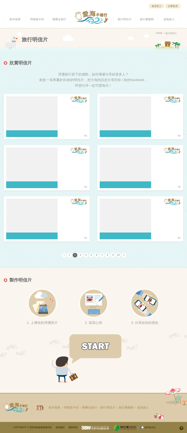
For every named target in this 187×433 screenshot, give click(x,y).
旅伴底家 (54, 407)
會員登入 (156, 6)
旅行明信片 (171, 33)
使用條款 (60, 427)
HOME (159, 33)
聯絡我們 (73, 427)
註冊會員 (173, 6)
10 (118, 255)
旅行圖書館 (126, 407)
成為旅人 (143, 407)
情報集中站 (71, 407)
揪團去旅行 (89, 407)
